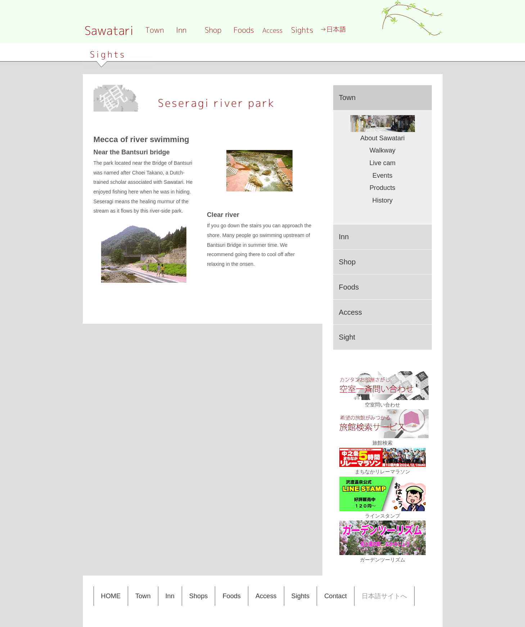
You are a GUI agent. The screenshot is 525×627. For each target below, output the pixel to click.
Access (266, 596)
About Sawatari (382, 138)
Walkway (382, 150)
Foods (231, 596)
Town (142, 596)
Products (382, 187)
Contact (335, 596)
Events (382, 175)
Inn (170, 596)
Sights (300, 596)
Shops (198, 596)
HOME (111, 596)
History (382, 200)
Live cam (382, 163)
